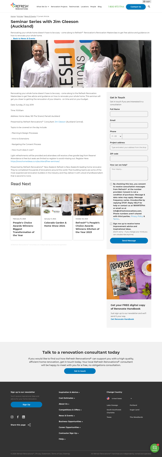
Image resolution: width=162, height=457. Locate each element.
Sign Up (26, 405)
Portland (133, 405)
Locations (85, 7)
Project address (117, 143)
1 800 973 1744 (116, 6)
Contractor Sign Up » (69, 433)
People (93, 7)
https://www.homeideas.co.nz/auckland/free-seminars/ (35, 161)
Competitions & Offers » (70, 410)
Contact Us (136, 7)
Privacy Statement (43, 454)
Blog (100, 7)
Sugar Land (134, 410)
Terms (116, 219)
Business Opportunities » (71, 421)
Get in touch (80, 371)
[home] (21, 7)
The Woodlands (136, 417)
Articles (20, 16)
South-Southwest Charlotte (114, 411)
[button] (42, 6)
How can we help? (118, 165)
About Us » (64, 404)
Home (13, 16)
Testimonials (74, 7)
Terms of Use (57, 454)
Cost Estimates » (67, 398)
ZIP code (114, 154)
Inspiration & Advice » (69, 392)
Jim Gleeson (60, 122)
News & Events (30, 16)
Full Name (115, 109)
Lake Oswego (112, 405)
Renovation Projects (59, 7)
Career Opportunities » (70, 427)
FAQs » (62, 439)
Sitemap (66, 454)
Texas (109, 417)
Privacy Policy (137, 216)
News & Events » (67, 416)
